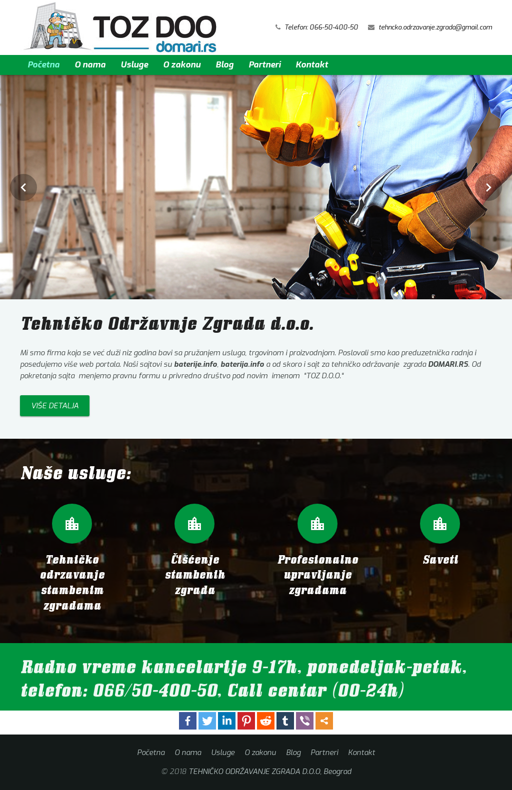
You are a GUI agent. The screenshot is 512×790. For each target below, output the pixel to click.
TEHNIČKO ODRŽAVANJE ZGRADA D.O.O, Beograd (270, 772)
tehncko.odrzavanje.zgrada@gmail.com (435, 27)
